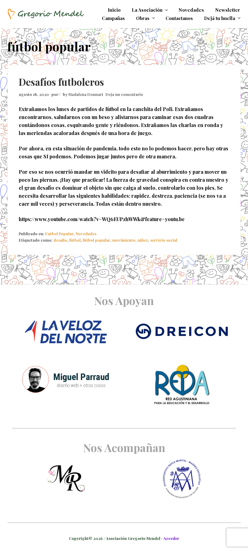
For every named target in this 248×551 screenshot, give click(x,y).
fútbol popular (96, 240)
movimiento (123, 240)
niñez (143, 240)
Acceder (171, 538)
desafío (60, 240)
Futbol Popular (59, 233)
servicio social (163, 240)
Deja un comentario (124, 94)
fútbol (75, 240)
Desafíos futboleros (61, 81)
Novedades (86, 233)
